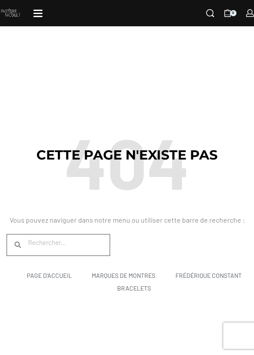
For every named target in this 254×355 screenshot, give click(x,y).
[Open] (38, 13)
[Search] (210, 13)
